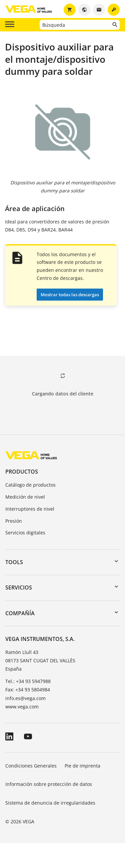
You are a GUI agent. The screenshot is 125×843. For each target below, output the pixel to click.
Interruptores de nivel (29, 509)
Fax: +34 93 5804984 (27, 689)
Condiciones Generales (31, 766)
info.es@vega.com (25, 698)
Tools (14, 562)
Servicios (18, 587)
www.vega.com (22, 706)
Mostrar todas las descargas (70, 295)
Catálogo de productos (30, 485)
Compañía (20, 613)
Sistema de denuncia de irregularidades (50, 803)
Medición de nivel (25, 497)
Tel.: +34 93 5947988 (28, 681)
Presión (13, 521)
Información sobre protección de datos (48, 784)
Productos (21, 471)
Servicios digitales (25, 532)
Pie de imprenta (82, 766)
